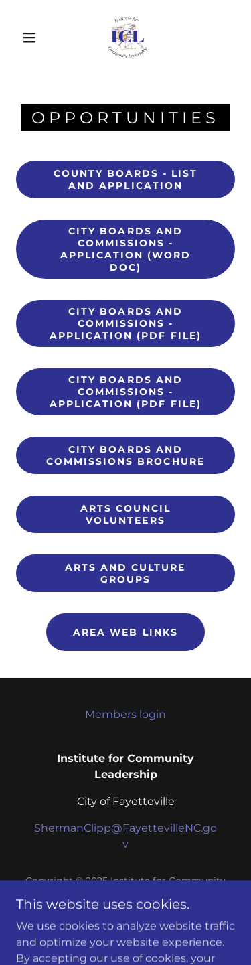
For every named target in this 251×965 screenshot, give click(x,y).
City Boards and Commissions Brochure (125, 455)
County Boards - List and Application (125, 179)
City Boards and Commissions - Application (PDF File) (125, 323)
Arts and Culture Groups (125, 573)
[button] (29, 37)
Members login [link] (125, 714)
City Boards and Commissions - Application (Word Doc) (125, 249)
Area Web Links (125, 632)
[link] (127, 37)
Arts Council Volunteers (125, 514)
